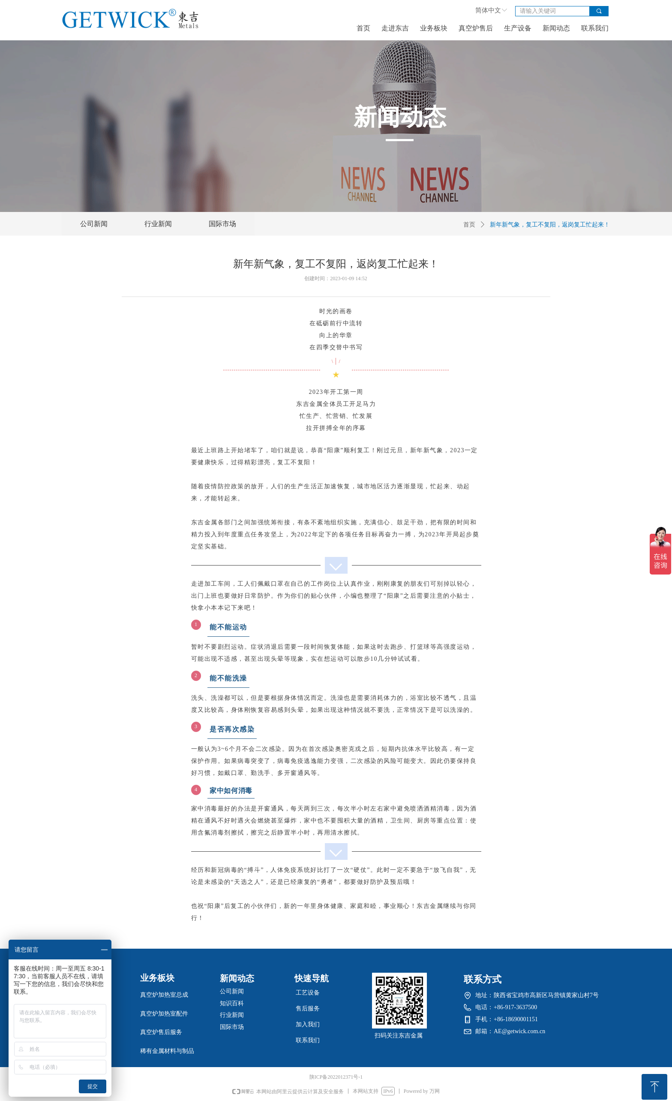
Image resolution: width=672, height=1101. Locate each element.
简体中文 (488, 10)
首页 (469, 224)
